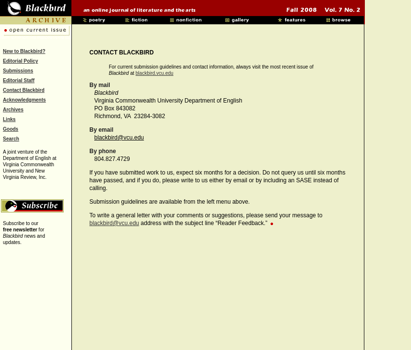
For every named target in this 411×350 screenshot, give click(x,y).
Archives (13, 109)
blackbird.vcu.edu (154, 73)
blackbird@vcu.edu (119, 137)
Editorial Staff (18, 80)
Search (11, 138)
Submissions (18, 70)
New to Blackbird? (24, 51)
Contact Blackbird (24, 90)
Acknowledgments (24, 100)
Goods (10, 129)
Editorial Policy (20, 61)
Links (9, 119)
